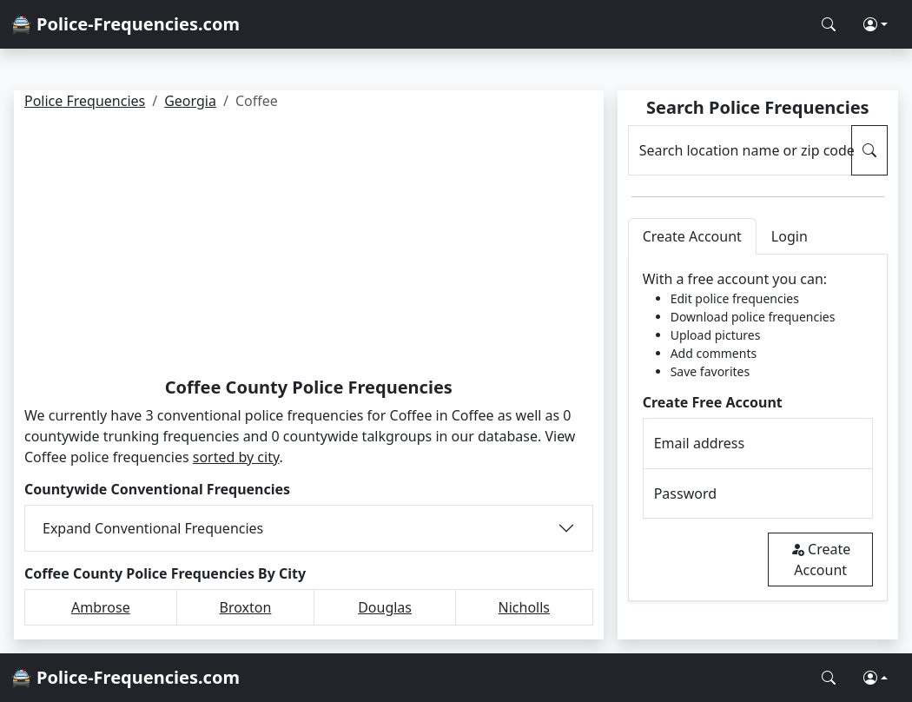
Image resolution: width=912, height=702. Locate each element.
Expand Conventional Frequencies (153, 528)
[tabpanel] (758, 428)
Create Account (820, 559)
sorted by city (236, 457)
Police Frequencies (84, 100)
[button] (875, 24)
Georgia (190, 100)
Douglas (385, 607)
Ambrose (100, 607)
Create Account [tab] (692, 236)
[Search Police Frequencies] (828, 24)
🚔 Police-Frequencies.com (125, 24)
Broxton (246, 607)
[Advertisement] (308, 246)
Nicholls (524, 607)
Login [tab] (789, 236)
